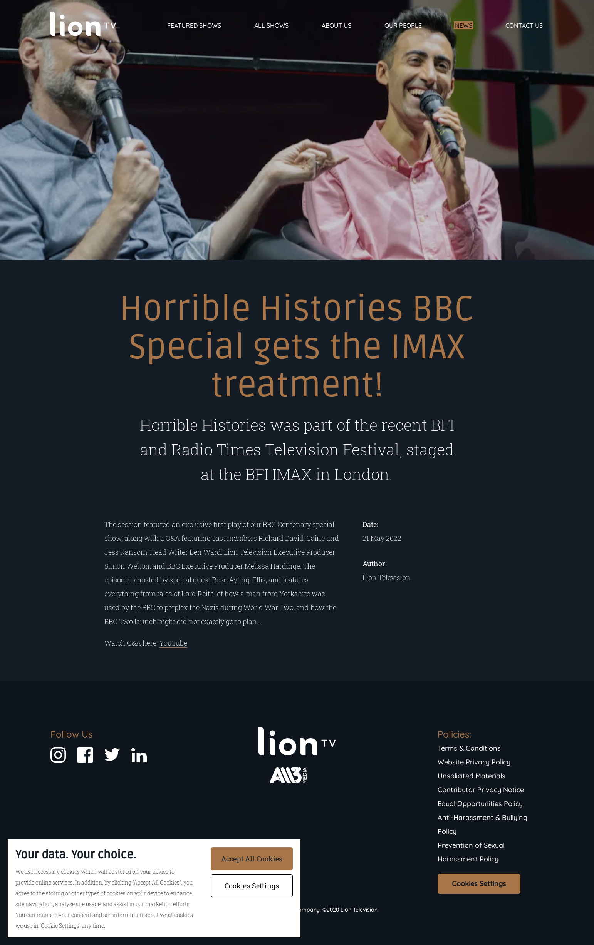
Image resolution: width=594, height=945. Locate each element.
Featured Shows (194, 25)
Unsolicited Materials (471, 775)
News (463, 25)
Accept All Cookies (251, 858)
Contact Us (524, 25)
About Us (336, 25)
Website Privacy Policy (474, 762)
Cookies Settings (479, 883)
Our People (403, 25)
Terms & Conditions (469, 748)
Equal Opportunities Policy (480, 803)
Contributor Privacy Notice (481, 789)
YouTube (173, 642)
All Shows (271, 25)
